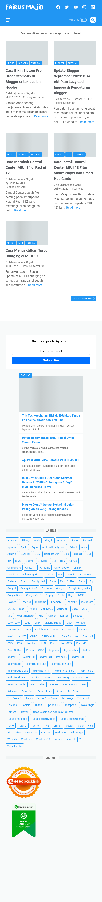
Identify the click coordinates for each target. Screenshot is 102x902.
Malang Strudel (53, 622)
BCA (37, 553)
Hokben (11, 602)
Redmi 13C (29, 656)
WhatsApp (77, 732)
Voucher (46, 732)
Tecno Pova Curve (47, 698)
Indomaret (56, 602)
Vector (69, 725)
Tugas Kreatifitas (17, 718)
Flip (91, 581)
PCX (19, 643)
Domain (70, 574)
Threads (12, 705)
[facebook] (58, 7)
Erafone (11, 581)
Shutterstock (69, 684)
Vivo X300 (31, 732)
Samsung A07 (81, 677)
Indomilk (72, 602)
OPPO (33, 636)
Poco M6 (81, 643)
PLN (43, 643)
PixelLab (31, 643)
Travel (24, 711)
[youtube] (75, 7)
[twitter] (66, 7)
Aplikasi (11, 547)
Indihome (40, 602)
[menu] (10, 19)
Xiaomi (71, 739)
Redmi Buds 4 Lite (36, 663)
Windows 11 (43, 739)
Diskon (50, 574)
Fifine (52, 581)
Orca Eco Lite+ (70, 636)
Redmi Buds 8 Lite (17, 670)
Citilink (77, 567)
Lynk (37, 622)
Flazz (82, 581)
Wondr (58, 739)
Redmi (86, 650)
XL (80, 739)
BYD (62, 560)
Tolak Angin (87, 705)
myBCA (83, 629)
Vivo (18, 732)
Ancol (75, 540)
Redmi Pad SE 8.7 (17, 677)
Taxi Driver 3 (14, 698)
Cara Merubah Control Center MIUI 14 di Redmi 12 (26, 167)
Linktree (77, 615)
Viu (9, 732)
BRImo (29, 560)
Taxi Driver (73, 691)
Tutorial (36, 63)
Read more (41, 116)
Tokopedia (70, 705)
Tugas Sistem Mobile (43, 718)
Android (87, 540)
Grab (61, 595)
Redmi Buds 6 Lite (60, 663)
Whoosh (12, 739)
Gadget (11, 588)
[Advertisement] (51, 872)
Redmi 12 (22, 154)
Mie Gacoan (14, 629)
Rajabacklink (70, 650)
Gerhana (47, 588)
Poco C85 (66, 643)
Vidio (81, 725)
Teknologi (67, 698)
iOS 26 (11, 608)
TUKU (10, 725)
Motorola (58, 629)
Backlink (25, 553)
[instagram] (84, 7)
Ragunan (53, 650)
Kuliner (52, 615)
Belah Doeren (51, 553)
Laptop (64, 615)
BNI (89, 553)
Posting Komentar (33, 97)
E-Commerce (87, 574)
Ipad (21, 608)
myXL (10, 636)
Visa (90, 725)
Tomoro (11, 711)
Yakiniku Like (14, 746)
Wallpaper (61, 732)
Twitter (35, 725)
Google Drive (14, 595)
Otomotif (88, 636)
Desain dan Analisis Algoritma (24, 574)
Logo (27, 622)
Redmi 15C (77, 656)
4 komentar (77, 188)
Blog (66, 553)
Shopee (53, 684)
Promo (30, 650)
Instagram (87, 602)
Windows (26, 739)
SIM (83, 684)
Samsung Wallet (16, 684)
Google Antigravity (79, 588)
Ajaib (37, 540)
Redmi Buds (14, 663)
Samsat (49, 677)
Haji (70, 595)
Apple (24, 547)
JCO (84, 608)
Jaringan (62, 608)
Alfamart (62, 540)
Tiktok (38, 705)
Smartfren (27, 691)
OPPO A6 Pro (49, 636)
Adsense (12, 540)
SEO (32, 684)
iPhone (33, 608)
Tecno (29, 698)
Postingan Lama (83, 298)
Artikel (11, 63)
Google (60, 588)
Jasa (75, 608)
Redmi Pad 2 (86, 670)
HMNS (80, 595)
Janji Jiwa (47, 608)
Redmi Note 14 (40, 670)
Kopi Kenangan (25, 615)
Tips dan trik (53, 705)
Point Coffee (14, 650)
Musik (71, 629)
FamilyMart (38, 581)
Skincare (12, 691)
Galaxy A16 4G (28, 588)
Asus (84, 547)
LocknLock (13, 622)
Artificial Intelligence (53, 547)
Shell (42, 684)
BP (9, 560)
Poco (53, 643)
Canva (73, 560)
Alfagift (48, 540)
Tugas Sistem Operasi (71, 718)
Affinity (26, 540)
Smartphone (45, 691)
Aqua (35, 547)
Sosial (59, 691)
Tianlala (25, 705)
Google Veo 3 (33, 595)
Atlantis (11, 553)
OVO (10, 643)
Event (24, 581)
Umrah (57, 725)
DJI (60, 574)
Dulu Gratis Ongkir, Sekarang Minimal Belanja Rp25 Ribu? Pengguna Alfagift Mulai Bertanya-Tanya (47, 482)
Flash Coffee (67, 581)
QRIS (41, 650)
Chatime (45, 567)
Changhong (14, 567)
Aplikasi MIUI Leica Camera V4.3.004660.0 (50, 460)
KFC (9, 615)
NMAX (22, 636)
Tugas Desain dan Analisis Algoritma (53, 711)
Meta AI (80, 622)
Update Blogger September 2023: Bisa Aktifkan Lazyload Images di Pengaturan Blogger (72, 81)
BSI (54, 560)
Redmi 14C (45, 656)
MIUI (69, 154)
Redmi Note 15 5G (64, 670)
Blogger (23, 63)
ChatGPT (30, 567)
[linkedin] (92, 7)
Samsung (63, 677)
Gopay (49, 595)
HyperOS (26, 602)
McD (69, 622)
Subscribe (51, 360)
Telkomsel (83, 698)
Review (36, 677)
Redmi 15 (61, 656)
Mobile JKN (41, 629)
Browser (42, 560)
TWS (46, 725)
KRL (41, 615)
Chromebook (61, 567)
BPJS (18, 560)
